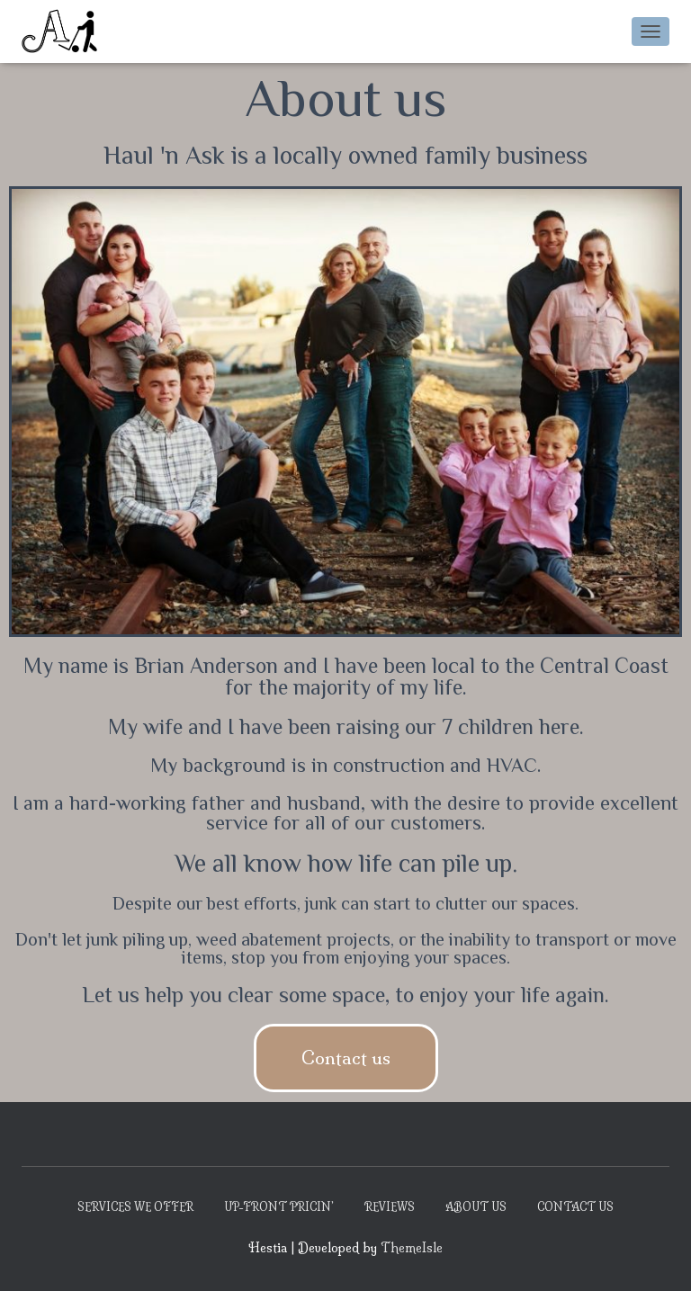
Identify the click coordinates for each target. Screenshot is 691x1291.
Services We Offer (135, 1207)
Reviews (389, 1207)
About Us (476, 1207)
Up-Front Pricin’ (279, 1207)
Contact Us (575, 1207)
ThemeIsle (412, 1248)
